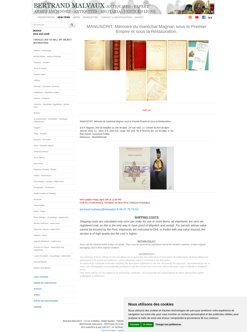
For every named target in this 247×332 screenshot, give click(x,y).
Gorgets (37, 128)
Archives (38, 289)
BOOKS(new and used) (41, 32)
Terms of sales (109, 330)
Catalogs (38, 307)
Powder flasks (39, 74)
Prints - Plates (39, 211)
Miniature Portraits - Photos (45, 169)
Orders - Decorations (42, 175)
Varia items (38, 163)
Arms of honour (40, 68)
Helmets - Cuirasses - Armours (46, 86)
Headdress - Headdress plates (46, 92)
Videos (37, 295)
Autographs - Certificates (44, 187)
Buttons (37, 113)
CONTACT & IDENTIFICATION (116, 17)
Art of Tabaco (39, 157)
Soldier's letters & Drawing (45, 193)
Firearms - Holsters (42, 62)
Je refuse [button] (147, 324)
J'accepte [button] (134, 324)
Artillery (37, 80)
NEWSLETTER (90, 17)
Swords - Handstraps (42, 50)
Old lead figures (40, 262)
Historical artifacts (41, 151)
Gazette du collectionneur (45, 283)
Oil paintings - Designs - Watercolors (49, 181)
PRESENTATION (46, 17)
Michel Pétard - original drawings (47, 56)
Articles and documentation (46, 301)
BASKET (139, 17)
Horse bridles (39, 205)
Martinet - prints (40, 235)
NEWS (76, 17)
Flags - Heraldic (40, 134)
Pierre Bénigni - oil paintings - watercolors (51, 217)
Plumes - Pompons (41, 98)
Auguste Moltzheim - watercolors (47, 241)
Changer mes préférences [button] (168, 324)
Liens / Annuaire (41, 277)
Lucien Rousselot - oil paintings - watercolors (52, 256)
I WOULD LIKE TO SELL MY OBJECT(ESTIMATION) (52, 41)
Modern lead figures (42, 268)
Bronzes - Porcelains (42, 140)
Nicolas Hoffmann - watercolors (47, 223)
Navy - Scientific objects (44, 146)
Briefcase (38, 199)
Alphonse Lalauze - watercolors (47, 229)
